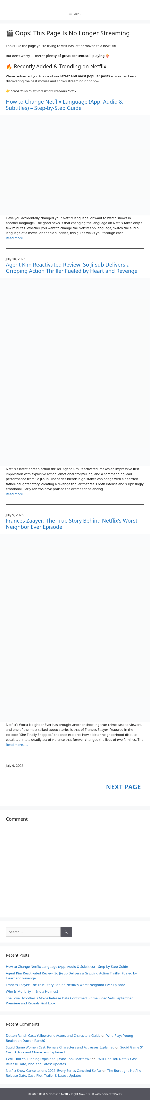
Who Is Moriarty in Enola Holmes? (32, 991)
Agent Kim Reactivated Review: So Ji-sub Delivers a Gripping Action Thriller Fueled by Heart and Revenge (72, 267)
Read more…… (17, 238)
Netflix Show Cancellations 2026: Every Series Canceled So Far (54, 1070)
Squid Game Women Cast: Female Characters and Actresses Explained (60, 1047)
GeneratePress (112, 1094)
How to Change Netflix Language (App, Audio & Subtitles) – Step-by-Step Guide (64, 105)
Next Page (123, 786)
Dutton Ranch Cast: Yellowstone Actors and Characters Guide (53, 1035)
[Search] (66, 932)
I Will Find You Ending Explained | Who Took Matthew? (48, 1059)
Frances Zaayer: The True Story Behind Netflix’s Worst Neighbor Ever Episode (72, 523)
